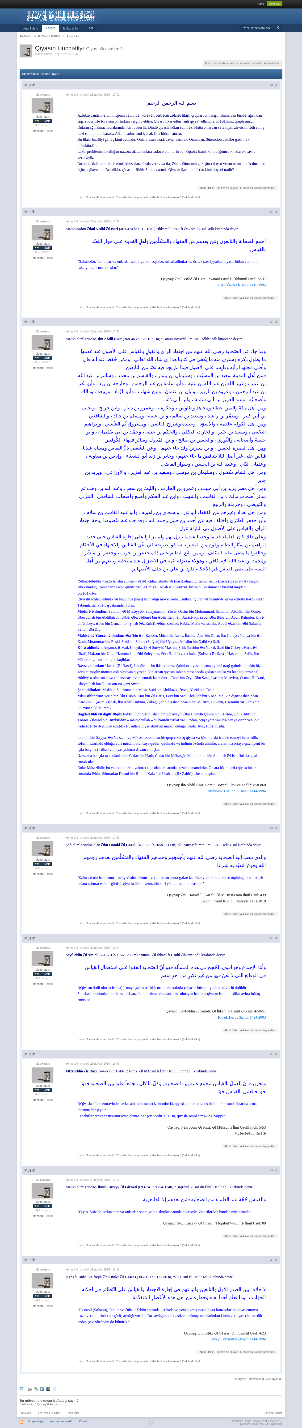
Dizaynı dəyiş (35, 1421)
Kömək (83, 1421)
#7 (274, 1170)
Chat (89, 28)
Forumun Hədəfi (273, 1412)
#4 (274, 828)
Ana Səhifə (30, 28)
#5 (274, 938)
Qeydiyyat (274, 3)
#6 (274, 1054)
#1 (274, 85)
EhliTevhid (25, 1412)
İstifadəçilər (71, 28)
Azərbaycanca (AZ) (61, 1421)
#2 (274, 212)
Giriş (261, 3)
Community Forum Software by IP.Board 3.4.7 (256, 1421)
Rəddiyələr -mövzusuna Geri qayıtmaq (258, 1379)
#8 (274, 1260)
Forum (50, 28)
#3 (274, 322)
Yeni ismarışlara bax (257, 28)
